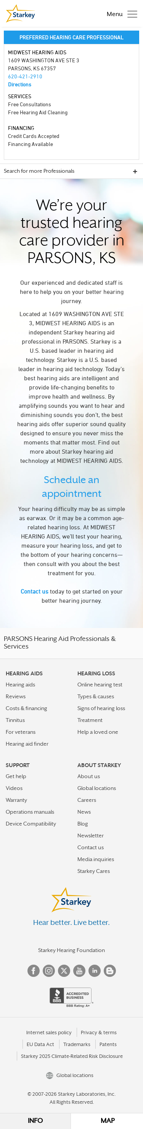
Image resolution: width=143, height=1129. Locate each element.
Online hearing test (99, 684)
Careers (86, 800)
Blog (82, 824)
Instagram (49, 971)
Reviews (16, 696)
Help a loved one (97, 732)
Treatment (90, 720)
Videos (14, 788)
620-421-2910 (25, 76)
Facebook (33, 971)
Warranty (16, 800)
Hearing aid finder (27, 744)
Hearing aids (20, 684)
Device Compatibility (31, 824)
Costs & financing (26, 708)
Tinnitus (15, 720)
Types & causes (95, 696)
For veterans (20, 732)
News (84, 812)
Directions (19, 84)
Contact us (34, 591)
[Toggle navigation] (120, 13)
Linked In (94, 971)
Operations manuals (30, 812)
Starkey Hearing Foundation (71, 950)
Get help (16, 776)
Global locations (96, 788)
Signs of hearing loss (101, 708)
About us (88, 776)
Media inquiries (95, 859)
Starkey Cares (93, 871)
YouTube (79, 971)
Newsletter (90, 835)
